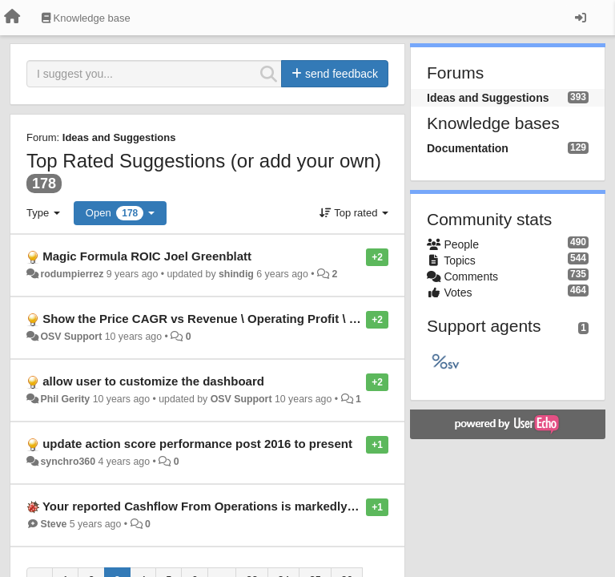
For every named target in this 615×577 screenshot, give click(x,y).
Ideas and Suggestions (119, 137)
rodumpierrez (71, 274)
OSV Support (71, 336)
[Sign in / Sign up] (580, 17)
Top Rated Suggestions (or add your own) (203, 160)
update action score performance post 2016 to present (197, 443)
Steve (53, 524)
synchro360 (67, 461)
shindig (236, 274)
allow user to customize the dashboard (153, 381)
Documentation (467, 148)
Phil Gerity (65, 399)
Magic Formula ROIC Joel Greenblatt (146, 256)
